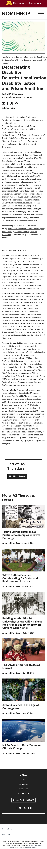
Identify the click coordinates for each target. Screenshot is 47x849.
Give (23, 780)
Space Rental (23, 793)
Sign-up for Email (23, 800)
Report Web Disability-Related (23, 847)
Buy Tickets (23, 775)
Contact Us (23, 784)
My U (6, 835)
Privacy (36, 845)
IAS (17, 476)
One (5, 829)
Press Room (23, 789)
